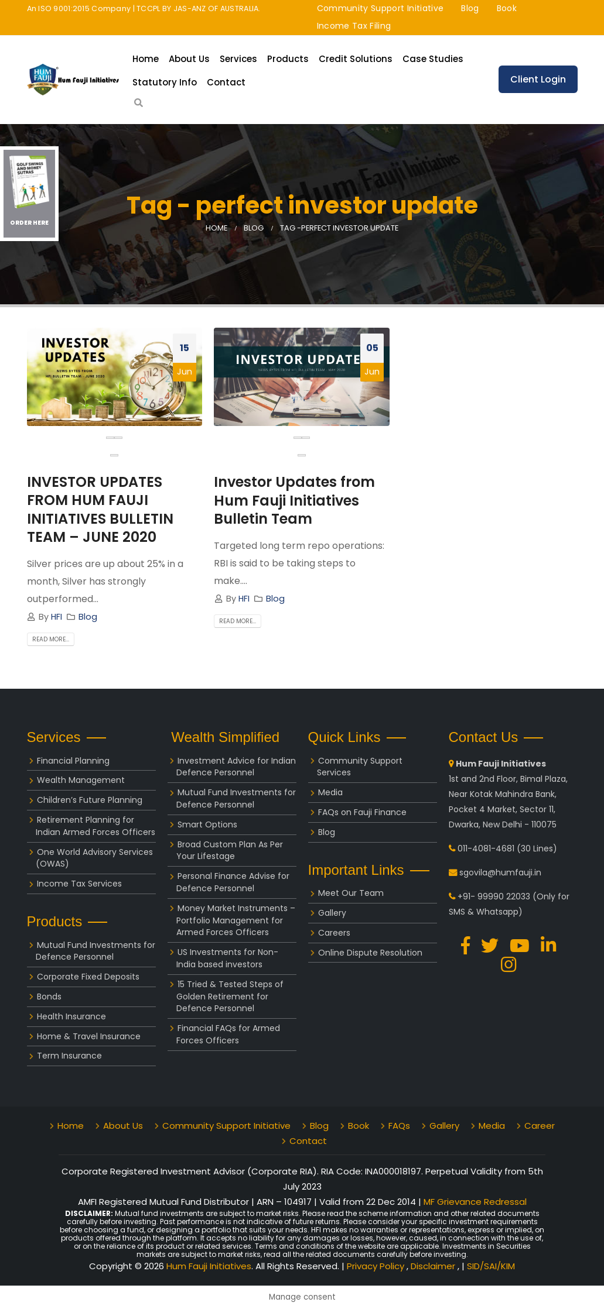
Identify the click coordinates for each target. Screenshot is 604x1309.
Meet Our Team (351, 893)
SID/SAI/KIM (491, 1266)
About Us (189, 59)
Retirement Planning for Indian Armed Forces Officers (95, 826)
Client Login (538, 79)
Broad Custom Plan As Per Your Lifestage (229, 851)
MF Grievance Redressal (475, 1201)
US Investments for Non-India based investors (227, 958)
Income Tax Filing (354, 26)
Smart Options (207, 824)
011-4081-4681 (486, 848)
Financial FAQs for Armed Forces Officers (228, 1034)
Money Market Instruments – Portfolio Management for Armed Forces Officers (235, 920)
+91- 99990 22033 (494, 896)
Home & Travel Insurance (89, 1036)
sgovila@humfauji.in (500, 872)
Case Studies (432, 59)
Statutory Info (164, 82)
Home (145, 59)
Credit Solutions (356, 59)
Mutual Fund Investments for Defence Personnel (95, 951)
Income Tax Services (79, 883)
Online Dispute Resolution (370, 952)
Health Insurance (71, 1016)
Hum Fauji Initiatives (208, 1266)
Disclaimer (434, 1266)
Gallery (332, 913)
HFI (56, 617)
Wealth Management (81, 780)
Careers (334, 933)
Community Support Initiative (380, 8)
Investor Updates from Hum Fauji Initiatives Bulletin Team (294, 500)
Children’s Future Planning (89, 800)
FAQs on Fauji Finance (362, 812)
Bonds (49, 996)
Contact (226, 82)
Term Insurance (69, 1055)
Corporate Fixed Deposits (88, 976)
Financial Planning (73, 761)
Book (507, 8)
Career (539, 1125)
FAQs (399, 1125)
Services (238, 59)
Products (288, 59)
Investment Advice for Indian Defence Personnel (236, 767)
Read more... (50, 639)
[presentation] (110, 438)
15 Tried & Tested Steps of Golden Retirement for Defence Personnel (230, 996)
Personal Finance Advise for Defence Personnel (232, 882)
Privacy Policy (377, 1266)
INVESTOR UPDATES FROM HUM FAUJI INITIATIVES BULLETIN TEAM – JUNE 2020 (100, 509)
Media (330, 792)
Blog (470, 8)
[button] (114, 455)
